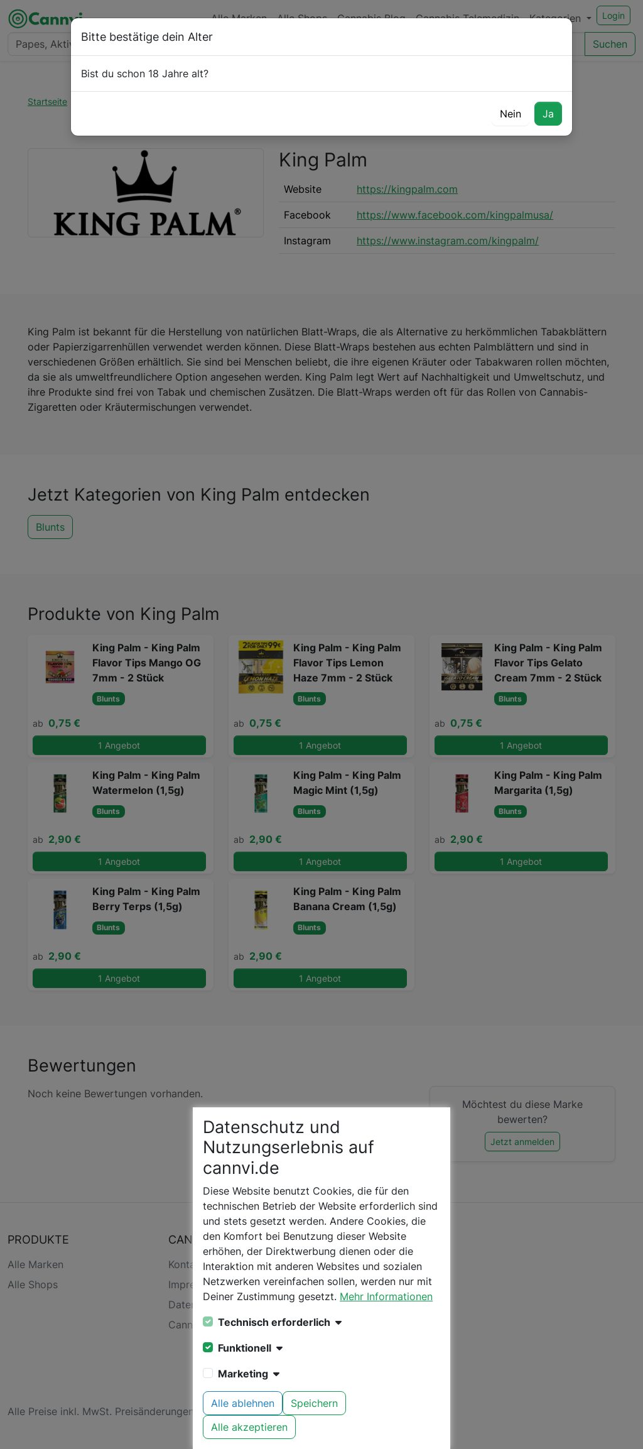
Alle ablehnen (242, 1403)
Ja (548, 113)
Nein (510, 113)
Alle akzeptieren (249, 1427)
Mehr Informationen (386, 1296)
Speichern (314, 1403)
